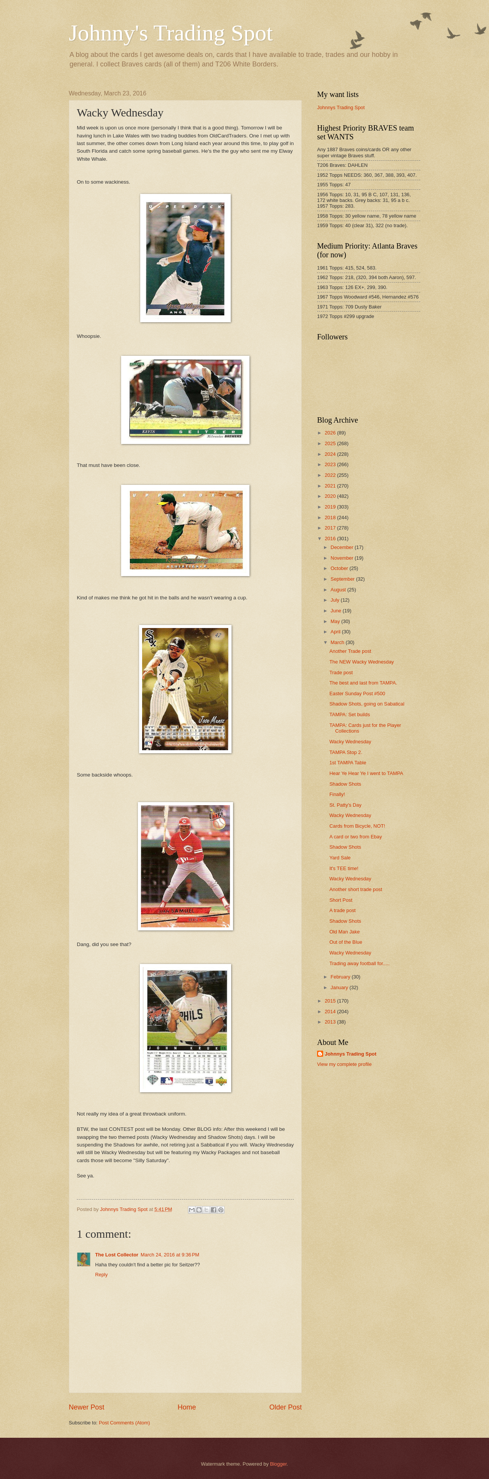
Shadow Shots (345, 784)
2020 (331, 496)
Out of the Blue (345, 942)
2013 (331, 1022)
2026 (331, 433)
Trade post (341, 672)
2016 (331, 538)
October (339, 568)
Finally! (337, 794)
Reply (101, 1274)
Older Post (285, 1407)
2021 (331, 486)
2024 (331, 454)
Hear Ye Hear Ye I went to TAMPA (366, 773)
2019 (331, 507)
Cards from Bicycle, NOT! (357, 826)
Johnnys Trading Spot (341, 107)
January (339, 987)
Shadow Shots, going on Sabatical (366, 704)
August (338, 590)
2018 (331, 517)
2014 (331, 1011)
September (343, 579)
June (336, 611)
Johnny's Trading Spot (171, 32)
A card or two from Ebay (355, 837)
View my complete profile (344, 1064)
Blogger (278, 1464)
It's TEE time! (343, 868)
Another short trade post (355, 889)
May (335, 621)
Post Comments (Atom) (124, 1423)
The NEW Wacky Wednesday (361, 662)
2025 (331, 443)
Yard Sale (340, 858)
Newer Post (86, 1407)
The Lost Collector (116, 1255)
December (342, 547)
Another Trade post (350, 651)
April (336, 632)
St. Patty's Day (345, 805)
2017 (331, 528)
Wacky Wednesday (350, 741)
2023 (331, 464)
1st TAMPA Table (347, 762)
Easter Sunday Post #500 (357, 693)
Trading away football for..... (359, 963)
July (335, 600)
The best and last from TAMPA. (363, 683)
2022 (331, 475)
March (337, 642)
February (340, 977)
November (342, 558)
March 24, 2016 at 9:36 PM (170, 1255)
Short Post (340, 900)
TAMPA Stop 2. (345, 752)
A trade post (342, 910)
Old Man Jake (344, 932)
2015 (331, 1001)
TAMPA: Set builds (349, 714)
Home (187, 1407)
